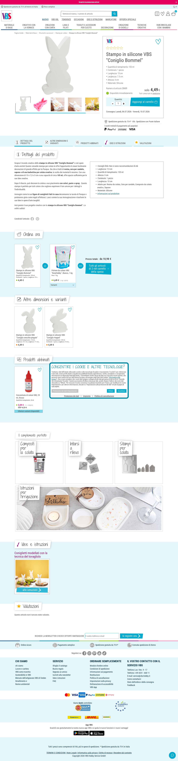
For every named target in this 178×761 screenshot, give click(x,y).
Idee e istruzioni (95, 19)
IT (175, 7)
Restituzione (95, 675)
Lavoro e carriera (22, 669)
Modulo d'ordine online (99, 666)
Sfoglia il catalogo (60, 666)
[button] (16, 65)
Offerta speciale (127, 19)
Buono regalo (58, 669)
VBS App (93, 687)
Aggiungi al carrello (145, 102)
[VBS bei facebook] (84, 653)
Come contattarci (134, 679)
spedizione (156, 93)
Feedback (131, 685)
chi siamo (19, 666)
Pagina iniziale (19, 33)
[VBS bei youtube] (99, 653)
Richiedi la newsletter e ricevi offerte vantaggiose (59, 636)
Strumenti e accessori (46, 33)
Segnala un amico (60, 672)
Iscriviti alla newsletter (61, 675)
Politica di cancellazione (99, 678)
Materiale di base (31, 33)
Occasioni (79, 19)
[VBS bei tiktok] (104, 653)
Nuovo (45, 19)
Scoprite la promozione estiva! (89, 2)
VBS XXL (55, 19)
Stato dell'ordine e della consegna (140, 682)
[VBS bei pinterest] (94, 653)
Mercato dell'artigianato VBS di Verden (30, 678)
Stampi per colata (61, 33)
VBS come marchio (23, 672)
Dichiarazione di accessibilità (101, 684)
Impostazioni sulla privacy (100, 681)
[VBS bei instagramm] (89, 653)
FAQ (54, 681)
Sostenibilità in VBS (23, 675)
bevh (81, 703)
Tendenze (66, 19)
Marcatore (111, 19)
